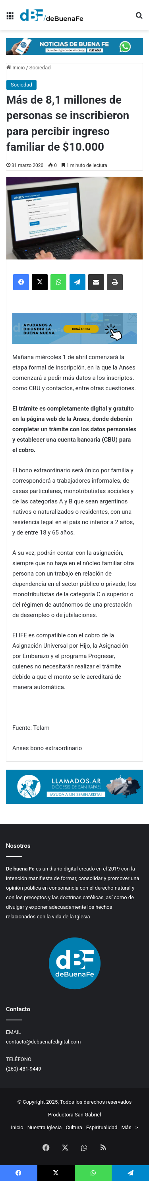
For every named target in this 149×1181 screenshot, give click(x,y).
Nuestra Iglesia (44, 1127)
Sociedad (40, 68)
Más (127, 1127)
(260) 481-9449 (23, 1069)
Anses (20, 748)
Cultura (74, 1127)
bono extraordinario (56, 748)
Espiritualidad (102, 1127)
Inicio (15, 68)
